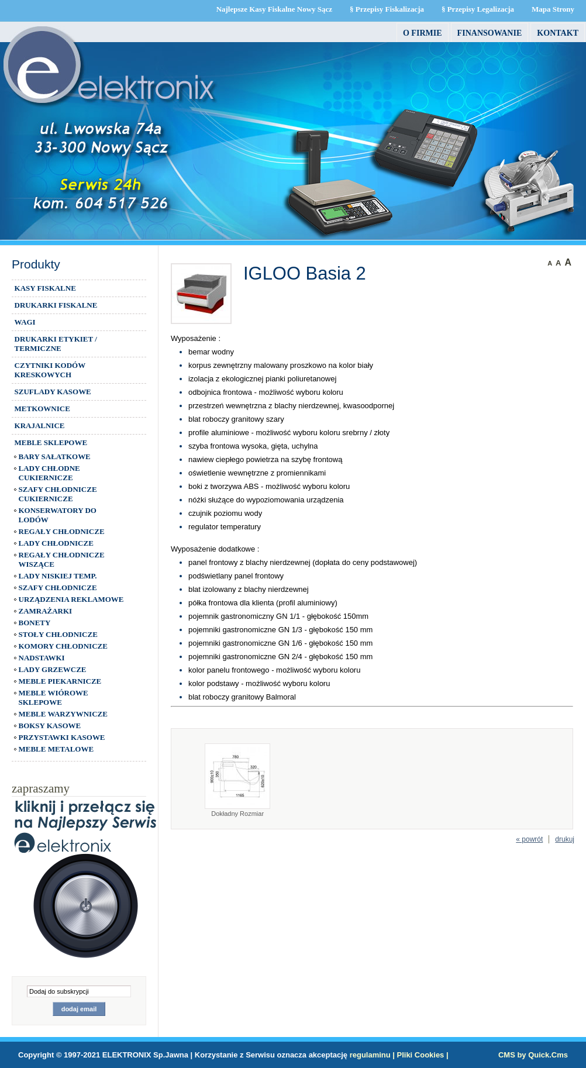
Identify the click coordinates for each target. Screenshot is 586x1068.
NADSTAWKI (42, 657)
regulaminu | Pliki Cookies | (399, 1054)
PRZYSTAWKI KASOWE (62, 737)
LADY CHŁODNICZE (56, 543)
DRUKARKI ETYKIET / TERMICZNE (56, 344)
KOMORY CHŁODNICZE (63, 646)
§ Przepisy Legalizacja (478, 9)
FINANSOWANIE (489, 32)
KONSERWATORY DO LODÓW (57, 515)
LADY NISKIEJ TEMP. (58, 575)
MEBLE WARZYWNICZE (63, 713)
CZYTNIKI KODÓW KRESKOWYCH (50, 370)
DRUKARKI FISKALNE (56, 305)
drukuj (564, 839)
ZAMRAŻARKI (46, 611)
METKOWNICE (42, 408)
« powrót (529, 839)
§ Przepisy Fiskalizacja (387, 9)
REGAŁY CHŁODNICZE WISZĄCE (62, 559)
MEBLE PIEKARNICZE (60, 681)
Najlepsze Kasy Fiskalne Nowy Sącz (274, 9)
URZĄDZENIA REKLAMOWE (71, 599)
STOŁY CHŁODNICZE (58, 634)
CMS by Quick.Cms (533, 1054)
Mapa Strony (553, 9)
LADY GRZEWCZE (53, 669)
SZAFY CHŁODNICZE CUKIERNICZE (58, 494)
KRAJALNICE (40, 425)
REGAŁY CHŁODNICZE (62, 531)
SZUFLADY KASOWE (53, 391)
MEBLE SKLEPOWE (51, 442)
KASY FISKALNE (45, 288)
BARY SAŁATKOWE (55, 456)
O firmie (422, 32)
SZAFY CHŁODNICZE (58, 587)
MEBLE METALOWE (56, 749)
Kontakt (557, 32)
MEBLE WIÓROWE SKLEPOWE (53, 697)
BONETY (35, 622)
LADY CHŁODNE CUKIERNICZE (49, 473)
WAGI (25, 322)
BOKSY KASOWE (50, 725)
